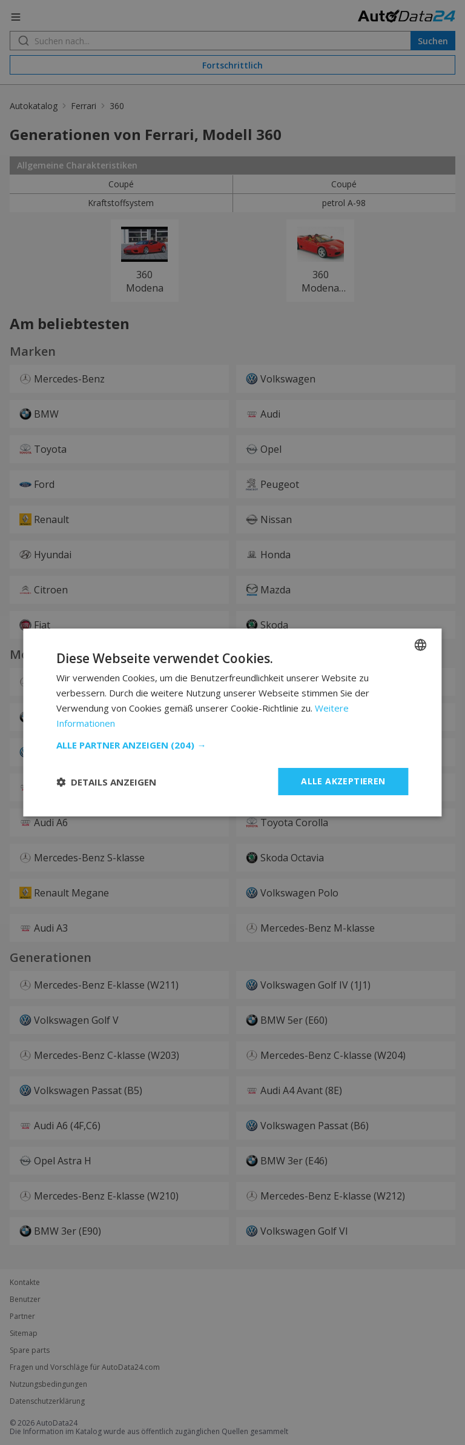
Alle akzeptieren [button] (343, 781)
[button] (232, 744)
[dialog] (232, 722)
